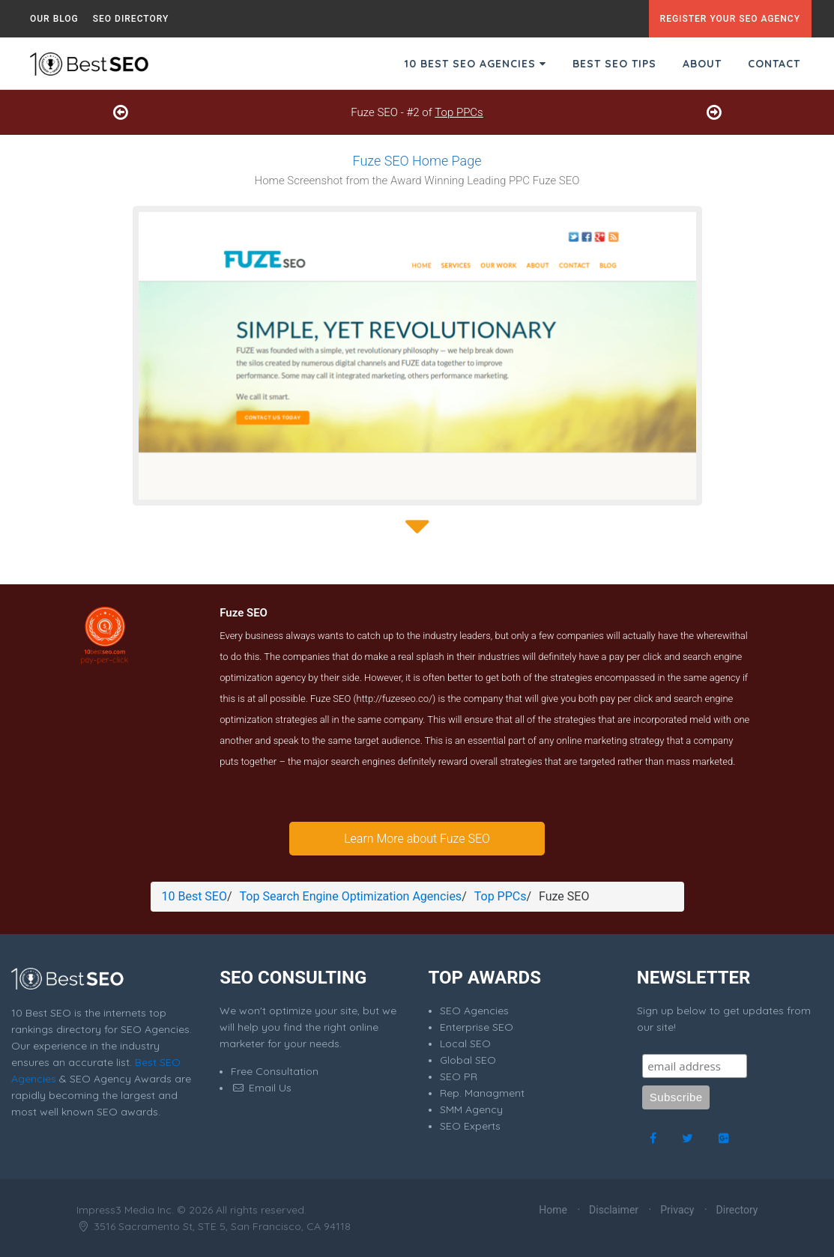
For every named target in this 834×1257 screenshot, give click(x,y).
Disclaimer (613, 1210)
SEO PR (458, 1076)
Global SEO (468, 1060)
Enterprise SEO (476, 1027)
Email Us (261, 1087)
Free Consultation (274, 1071)
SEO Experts (470, 1126)
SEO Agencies (474, 1010)
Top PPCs (459, 112)
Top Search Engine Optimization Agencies (351, 896)
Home (553, 1210)
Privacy (677, 1210)
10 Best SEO (194, 896)
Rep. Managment (482, 1093)
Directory (737, 1210)
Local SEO (465, 1043)
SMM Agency (471, 1109)
